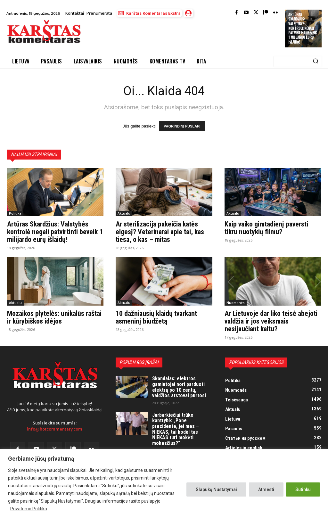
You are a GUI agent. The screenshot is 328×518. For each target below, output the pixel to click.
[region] (164, 483)
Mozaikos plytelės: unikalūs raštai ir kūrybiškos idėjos (54, 317)
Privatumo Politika (28, 508)
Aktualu (124, 213)
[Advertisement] (161, 35)
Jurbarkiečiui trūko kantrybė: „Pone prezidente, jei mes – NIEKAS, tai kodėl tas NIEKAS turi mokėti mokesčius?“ (175, 429)
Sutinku (303, 489)
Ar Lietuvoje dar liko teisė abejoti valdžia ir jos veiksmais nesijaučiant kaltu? (271, 321)
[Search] (315, 61)
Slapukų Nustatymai (216, 489)
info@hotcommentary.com (54, 429)
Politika (15, 213)
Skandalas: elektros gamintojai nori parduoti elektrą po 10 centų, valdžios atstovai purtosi (179, 387)
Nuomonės (235, 302)
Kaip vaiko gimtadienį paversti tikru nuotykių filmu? (266, 228)
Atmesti (266, 489)
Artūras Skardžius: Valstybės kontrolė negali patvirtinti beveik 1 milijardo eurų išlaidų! (302, 28)
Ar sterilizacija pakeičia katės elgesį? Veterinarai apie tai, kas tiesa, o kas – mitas (160, 231)
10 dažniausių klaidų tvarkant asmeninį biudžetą (156, 317)
